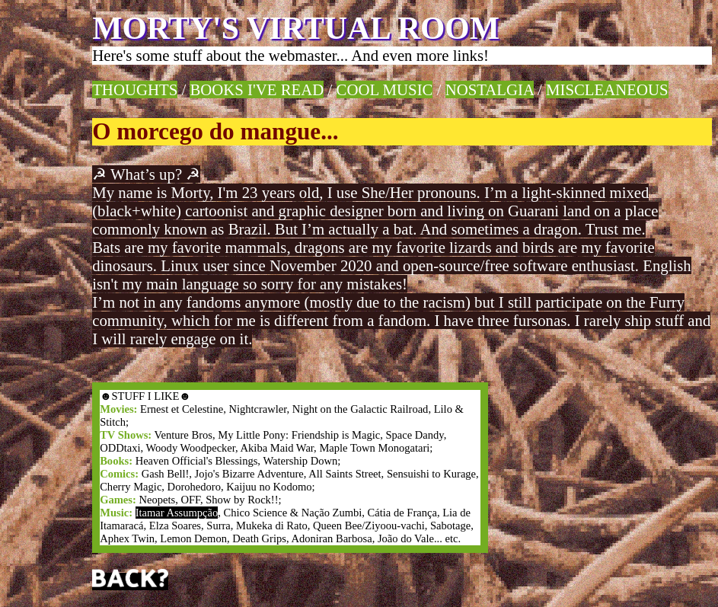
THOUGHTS (134, 89)
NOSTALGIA (489, 89)
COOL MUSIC (385, 89)
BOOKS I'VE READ (257, 89)
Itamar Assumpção (177, 512)
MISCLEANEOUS (607, 89)
